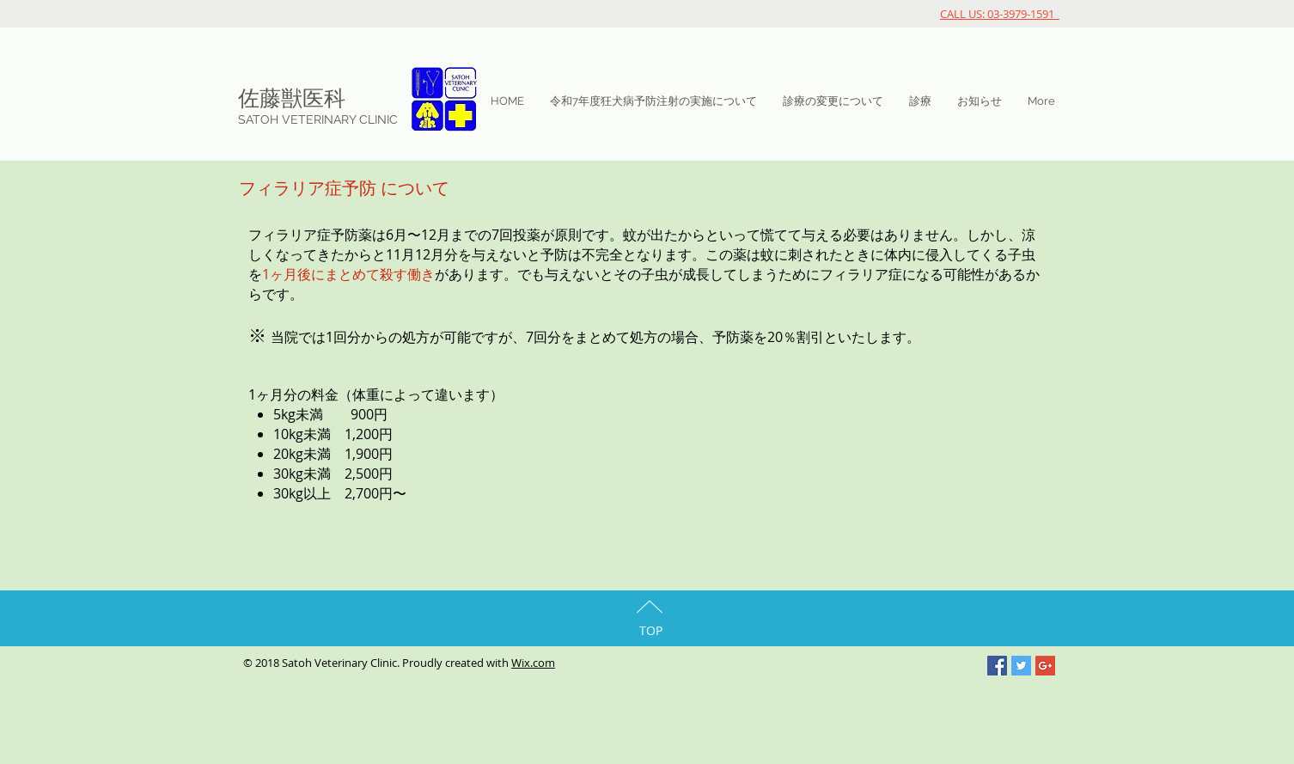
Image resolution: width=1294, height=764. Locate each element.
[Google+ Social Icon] (1045, 665)
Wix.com (533, 662)
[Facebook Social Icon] (997, 665)
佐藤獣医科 (291, 98)
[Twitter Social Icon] (1021, 665)
